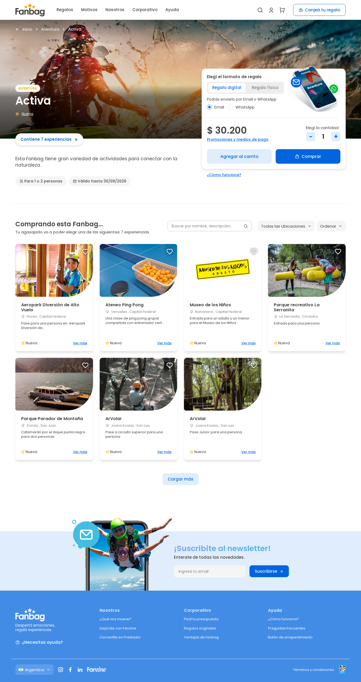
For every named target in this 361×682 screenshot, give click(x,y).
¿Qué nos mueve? (115, 619)
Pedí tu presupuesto (201, 619)
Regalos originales (200, 628)
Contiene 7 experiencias (49, 139)
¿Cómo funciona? (224, 175)
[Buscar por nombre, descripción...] (210, 226)
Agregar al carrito (239, 156)
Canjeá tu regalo (319, 10)
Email (215, 107)
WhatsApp (241, 107)
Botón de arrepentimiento (290, 637)
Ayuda (172, 9)
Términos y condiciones (313, 669)
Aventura (50, 29)
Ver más (80, 343)
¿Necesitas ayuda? (39, 642)
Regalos (65, 9)
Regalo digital (226, 87)
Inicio (23, 29)
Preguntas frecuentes (286, 628)
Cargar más (180, 479)
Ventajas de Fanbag (201, 637)
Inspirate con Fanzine (118, 628)
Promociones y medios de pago (238, 139)
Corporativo (145, 9)
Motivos (89, 9)
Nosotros (114, 9)
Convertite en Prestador (120, 637)
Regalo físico (265, 87)
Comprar (308, 156)
